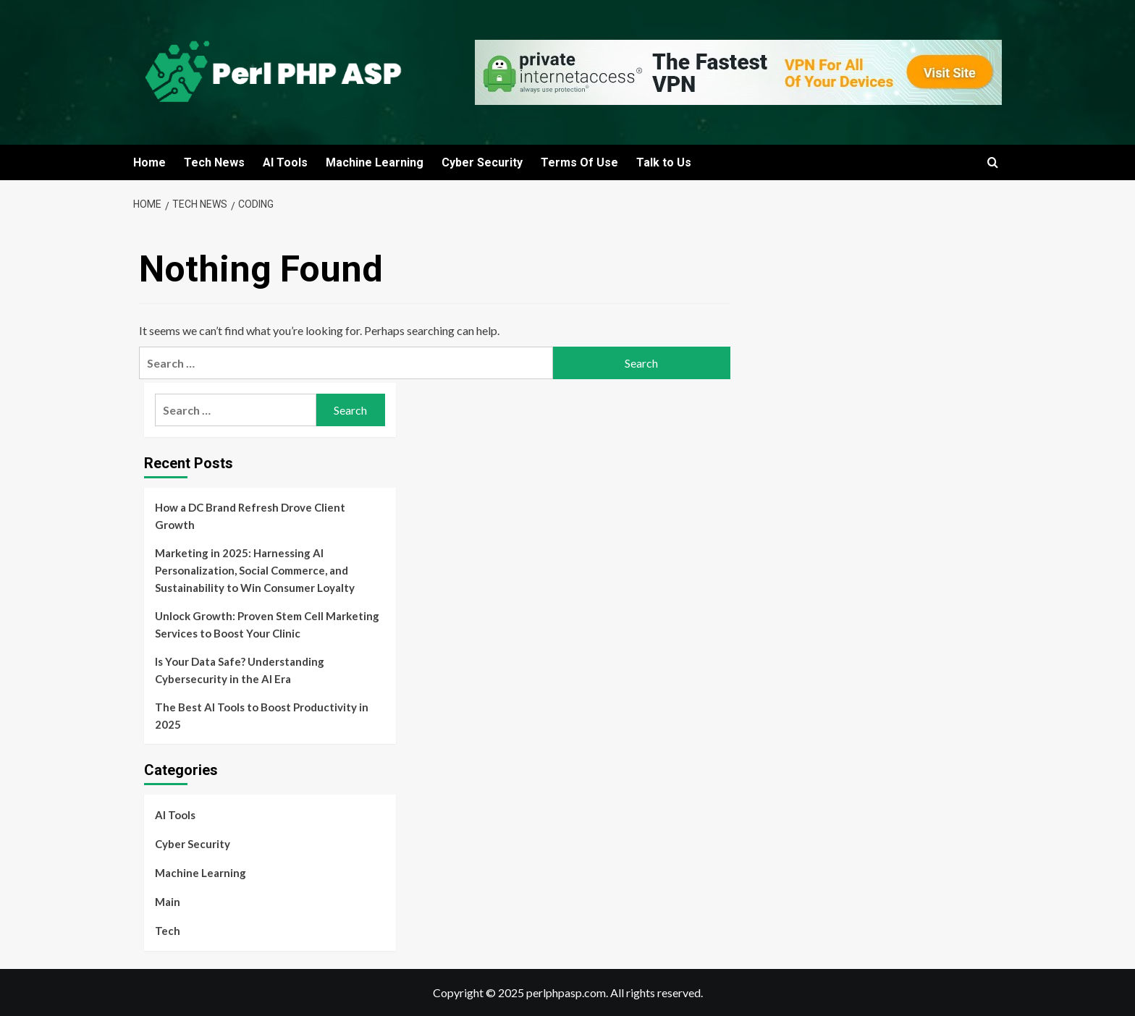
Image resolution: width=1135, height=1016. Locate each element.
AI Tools (285, 162)
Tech (167, 930)
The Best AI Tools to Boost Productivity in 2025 (261, 715)
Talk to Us (663, 162)
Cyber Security (482, 162)
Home (149, 162)
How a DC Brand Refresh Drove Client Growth (250, 516)
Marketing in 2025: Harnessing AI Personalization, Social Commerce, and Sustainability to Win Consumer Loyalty (255, 570)
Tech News (214, 162)
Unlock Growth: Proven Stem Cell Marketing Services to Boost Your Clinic (267, 624)
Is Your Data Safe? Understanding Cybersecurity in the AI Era (239, 670)
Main (167, 901)
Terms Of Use (579, 162)
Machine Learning (374, 162)
